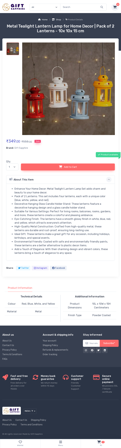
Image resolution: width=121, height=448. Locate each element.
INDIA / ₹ (29, 411)
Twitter (23, 268)
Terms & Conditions (12, 354)
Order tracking (50, 354)
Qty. (8, 161)
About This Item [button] (21, 179)
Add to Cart (68, 167)
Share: (9, 268)
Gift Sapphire (37, 434)
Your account (49, 340)
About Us (7, 340)
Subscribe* (109, 343)
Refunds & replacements (55, 350)
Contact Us (8, 345)
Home (43, 19)
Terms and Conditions (31, 424)
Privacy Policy (9, 350)
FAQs (4, 359)
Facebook (58, 268)
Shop (56, 19)
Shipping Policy (50, 345)
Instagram (40, 268)
